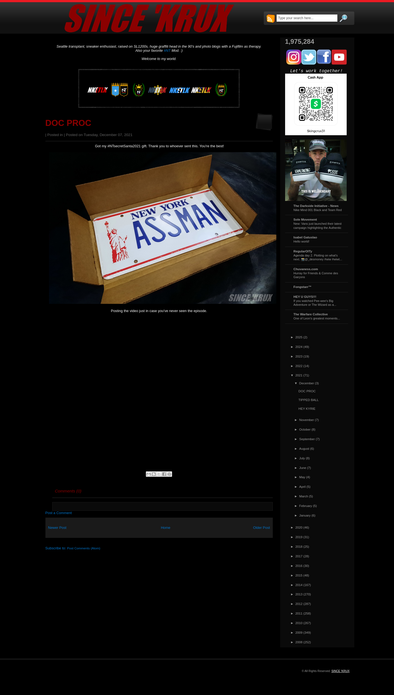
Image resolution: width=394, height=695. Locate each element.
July (302, 458)
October (305, 429)
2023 (299, 356)
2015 (299, 575)
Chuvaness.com (306, 269)
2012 (299, 603)
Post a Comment (58, 513)
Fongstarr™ (303, 287)
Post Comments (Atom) (83, 548)
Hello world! (301, 241)
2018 (299, 546)
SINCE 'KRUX (340, 671)
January (305, 515)
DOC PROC (68, 123)
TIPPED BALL (309, 400)
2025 (299, 337)
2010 (299, 623)
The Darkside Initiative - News (316, 205)
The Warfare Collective (311, 314)
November (306, 420)
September (307, 439)
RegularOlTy (303, 251)
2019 (299, 537)
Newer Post (57, 528)
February (305, 505)
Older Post (261, 528)
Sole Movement (305, 219)
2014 (299, 585)
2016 (299, 565)
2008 (299, 642)
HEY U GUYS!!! (305, 296)
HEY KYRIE (307, 408)
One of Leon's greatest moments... (317, 318)
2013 (299, 594)
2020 (299, 527)
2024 (299, 346)
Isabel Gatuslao (305, 237)
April (302, 486)
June (302, 467)
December (306, 383)
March (303, 496)
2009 (299, 632)
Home (165, 528)
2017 (299, 556)
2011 (299, 613)
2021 (299, 375)
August (304, 448)
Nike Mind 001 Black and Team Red (318, 210)
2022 (299, 366)
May (302, 477)
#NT (167, 50)
